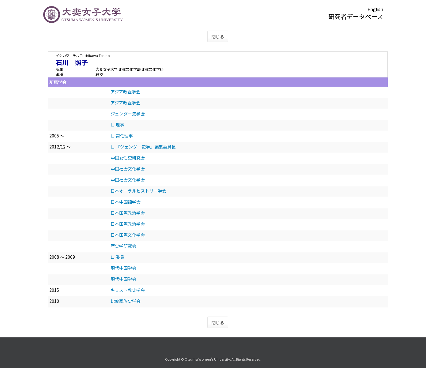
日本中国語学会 (126, 202)
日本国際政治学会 (128, 213)
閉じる (217, 36)
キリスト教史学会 (128, 290)
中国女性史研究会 (128, 158)
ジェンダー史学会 (128, 114)
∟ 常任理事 (122, 136)
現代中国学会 (123, 268)
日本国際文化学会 (128, 235)
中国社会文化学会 (128, 169)
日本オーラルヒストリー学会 (138, 191)
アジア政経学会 (125, 91)
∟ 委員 (117, 257)
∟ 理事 (117, 125)
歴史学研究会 (123, 246)
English (375, 9)
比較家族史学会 (126, 301)
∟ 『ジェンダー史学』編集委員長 (143, 147)
